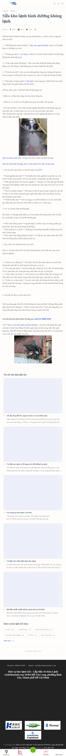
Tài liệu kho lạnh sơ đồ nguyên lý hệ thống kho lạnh (27, 464)
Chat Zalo (20, 752)
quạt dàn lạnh (42, 45)
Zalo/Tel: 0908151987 (42, 319)
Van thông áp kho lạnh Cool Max (19, 513)
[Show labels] (9, 641)
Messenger (46, 752)
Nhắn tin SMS (59, 752)
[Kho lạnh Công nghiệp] (14, 635)
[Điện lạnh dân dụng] (44, 629)
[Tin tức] (10, 629)
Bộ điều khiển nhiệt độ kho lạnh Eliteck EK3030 (26, 609)
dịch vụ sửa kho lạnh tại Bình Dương (22, 325)
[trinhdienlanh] (25, 629)
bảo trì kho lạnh (48, 164)
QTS (40, 170)
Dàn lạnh (29, 81)
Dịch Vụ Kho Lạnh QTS (11, 158)
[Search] (62, 3)
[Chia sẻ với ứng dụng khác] (35, 29)
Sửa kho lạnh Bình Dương (12, 164)
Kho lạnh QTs (49, 748)
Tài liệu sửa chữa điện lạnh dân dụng (21, 561)
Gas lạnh (23, 54)
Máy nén (33, 45)
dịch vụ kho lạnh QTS (32, 164)
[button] (58, 3)
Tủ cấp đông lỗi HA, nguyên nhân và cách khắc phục (27, 416)
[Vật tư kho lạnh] (48, 635)
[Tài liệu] (32, 635)
